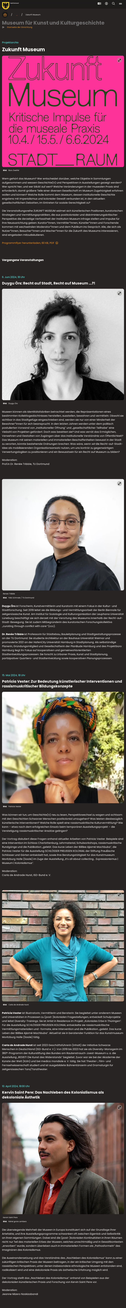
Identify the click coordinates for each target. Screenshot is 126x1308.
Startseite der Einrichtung (17, 27)
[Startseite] (5, 15)
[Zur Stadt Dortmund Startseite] (10, 5)
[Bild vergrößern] (63, 111)
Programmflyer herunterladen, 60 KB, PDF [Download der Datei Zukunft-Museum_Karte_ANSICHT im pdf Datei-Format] (28, 243)
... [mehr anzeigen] (17, 14)
